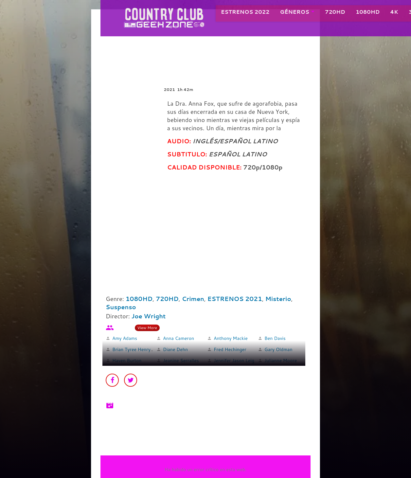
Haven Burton (126, 360)
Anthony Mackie (231, 338)
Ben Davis (275, 338)
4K (387, 13)
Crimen (193, 298)
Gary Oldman (278, 349)
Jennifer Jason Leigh (235, 360)
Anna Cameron (178, 338)
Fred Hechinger (230, 349)
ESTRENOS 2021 (234, 298)
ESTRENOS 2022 (238, 13)
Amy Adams (124, 338)
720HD (328, 13)
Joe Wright (149, 316)
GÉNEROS (287, 13)
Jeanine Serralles (181, 360)
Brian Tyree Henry (131, 349)
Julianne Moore (280, 360)
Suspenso (121, 307)
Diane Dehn (175, 349)
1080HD (360, 13)
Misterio (278, 298)
